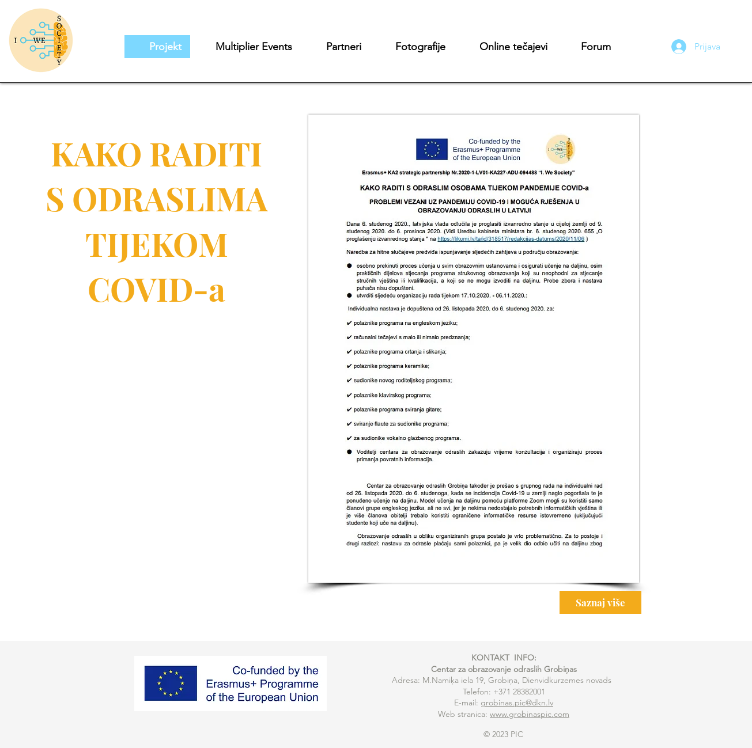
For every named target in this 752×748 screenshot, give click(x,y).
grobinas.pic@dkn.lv (517, 702)
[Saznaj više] (600, 602)
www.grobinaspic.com (529, 714)
